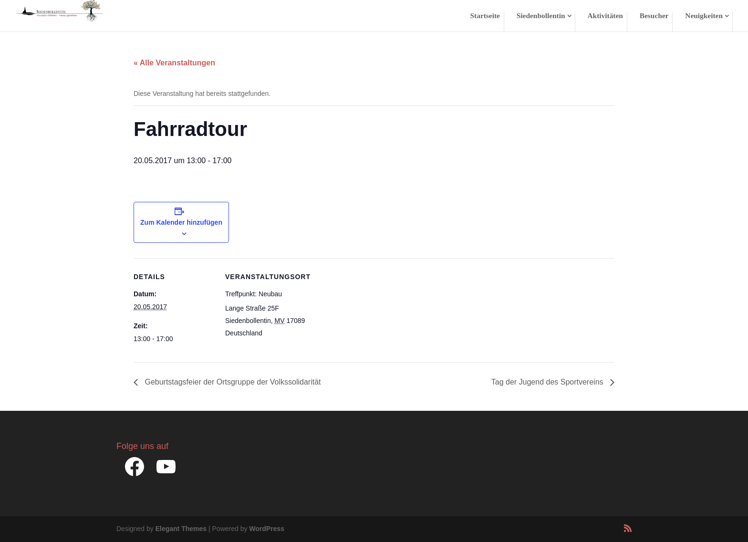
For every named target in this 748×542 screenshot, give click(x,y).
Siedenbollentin (541, 16)
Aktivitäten (605, 16)
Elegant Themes (181, 528)
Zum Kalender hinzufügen (181, 222)
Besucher (654, 16)
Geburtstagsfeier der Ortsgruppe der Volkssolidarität (232, 382)
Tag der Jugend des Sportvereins (548, 382)
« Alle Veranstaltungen (174, 63)
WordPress (266, 528)
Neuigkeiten (704, 16)
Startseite (485, 16)
